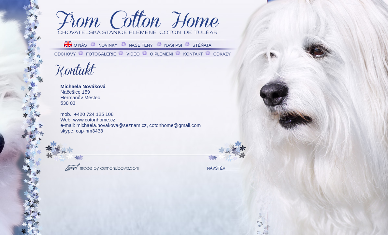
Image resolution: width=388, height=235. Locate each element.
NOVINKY (107, 45)
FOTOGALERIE (101, 54)
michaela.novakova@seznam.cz (112, 125)
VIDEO (132, 54)
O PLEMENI (161, 54)
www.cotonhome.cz (94, 119)
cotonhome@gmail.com (175, 125)
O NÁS (80, 45)
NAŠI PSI (173, 45)
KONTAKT (193, 54)
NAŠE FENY (140, 45)
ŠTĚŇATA (202, 45)
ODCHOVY (65, 54)
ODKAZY (222, 54)
